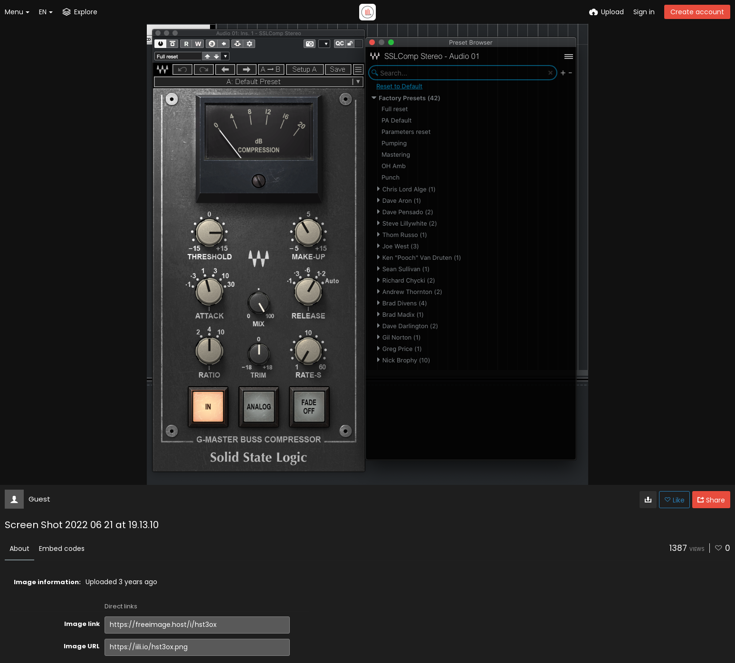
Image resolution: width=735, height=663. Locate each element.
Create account (697, 12)
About (19, 548)
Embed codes (62, 548)
